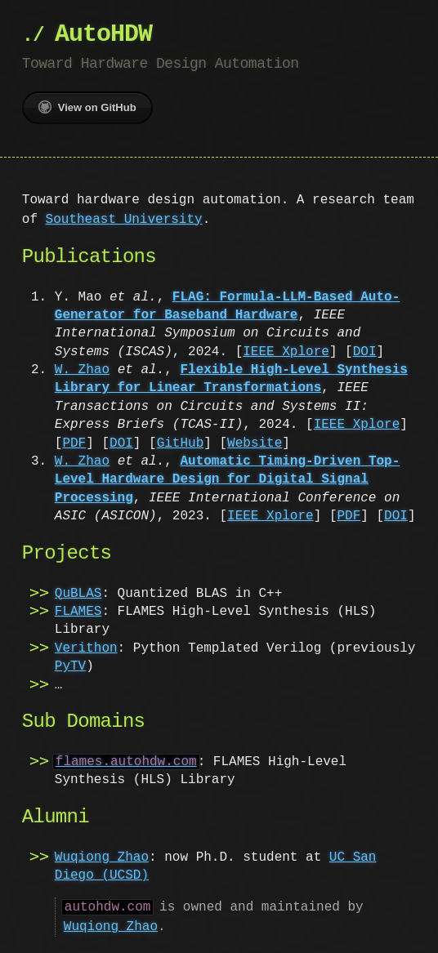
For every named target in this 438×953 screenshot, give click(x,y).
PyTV (70, 666)
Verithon (86, 648)
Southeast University (124, 220)
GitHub (180, 443)
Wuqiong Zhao (102, 857)
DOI (365, 352)
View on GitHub (87, 107)
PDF (74, 443)
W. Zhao (82, 370)
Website (254, 443)
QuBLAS (78, 594)
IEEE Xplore (286, 352)
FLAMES (78, 612)
